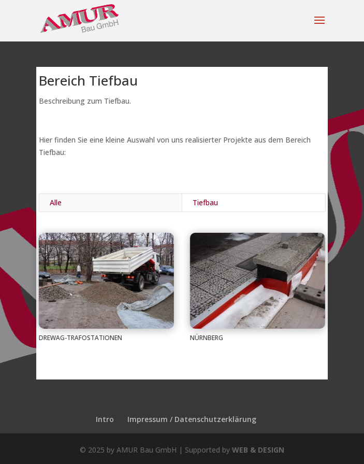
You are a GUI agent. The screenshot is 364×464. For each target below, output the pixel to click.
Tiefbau (205, 202)
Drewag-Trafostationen (80, 337)
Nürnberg (206, 337)
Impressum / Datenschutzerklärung (191, 419)
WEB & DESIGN (258, 450)
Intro (105, 419)
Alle (56, 202)
